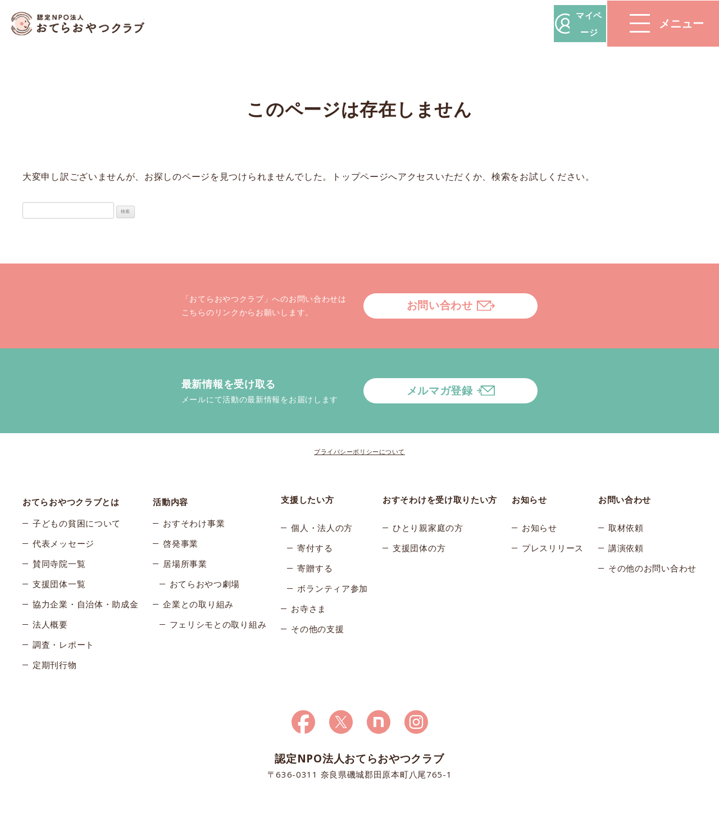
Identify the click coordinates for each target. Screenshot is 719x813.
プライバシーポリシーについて (359, 416)
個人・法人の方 (322, 492)
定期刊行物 (55, 634)
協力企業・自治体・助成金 (85, 573)
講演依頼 (626, 513)
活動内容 (170, 464)
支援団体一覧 (59, 553)
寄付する (315, 513)
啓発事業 (180, 513)
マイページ (549, 23)
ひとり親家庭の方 (428, 492)
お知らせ (539, 492)
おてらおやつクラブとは (71, 464)
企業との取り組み (198, 573)
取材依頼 (626, 492)
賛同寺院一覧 (59, 533)
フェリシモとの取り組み (218, 593)
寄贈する (315, 533)
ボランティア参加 (332, 553)
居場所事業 (185, 533)
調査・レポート (63, 614)
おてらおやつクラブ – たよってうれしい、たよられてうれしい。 (84, 24)
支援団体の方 (419, 513)
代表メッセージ (63, 513)
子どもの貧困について (77, 492)
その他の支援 (317, 593)
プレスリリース (553, 513)
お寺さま (308, 573)
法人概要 (50, 593)
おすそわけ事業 (194, 492)
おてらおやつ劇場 (205, 553)
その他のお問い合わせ (652, 533)
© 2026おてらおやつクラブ (157, 801)
